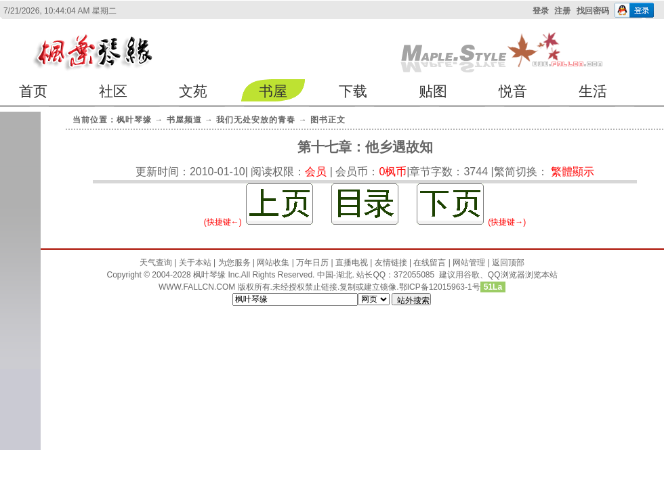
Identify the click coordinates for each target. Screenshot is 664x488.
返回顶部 (508, 262)
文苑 (193, 91)
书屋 (273, 91)
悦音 (513, 91)
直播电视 (351, 262)
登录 (541, 11)
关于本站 (195, 262)
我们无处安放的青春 (255, 120)
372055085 (414, 275)
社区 (113, 91)
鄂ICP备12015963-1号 (439, 287)
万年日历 (312, 262)
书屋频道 (184, 120)
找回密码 (593, 11)
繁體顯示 (572, 171)
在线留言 (429, 262)
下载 (353, 91)
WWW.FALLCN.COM (198, 287)
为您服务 (234, 262)
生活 (593, 91)
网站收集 (273, 262)
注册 (562, 11)
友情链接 (391, 262)
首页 (33, 91)
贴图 (433, 91)
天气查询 (156, 262)
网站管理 (469, 262)
